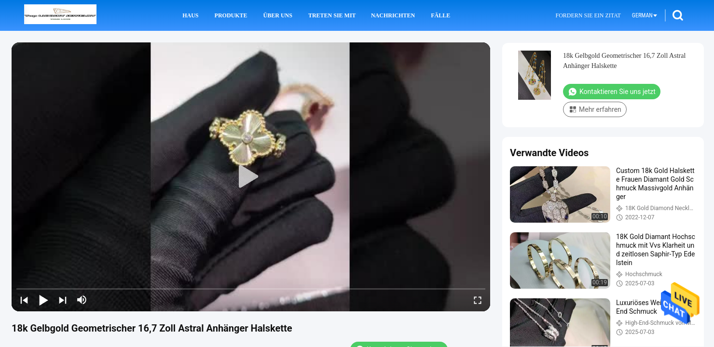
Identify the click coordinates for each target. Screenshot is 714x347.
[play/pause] (43, 300)
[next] (62, 300)
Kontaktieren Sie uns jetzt (612, 91)
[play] (251, 177)
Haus (190, 15)
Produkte (231, 15)
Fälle (440, 15)
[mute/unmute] (82, 300)
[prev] (24, 300)
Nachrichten (393, 15)
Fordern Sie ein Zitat (587, 15)
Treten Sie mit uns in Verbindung (332, 15)
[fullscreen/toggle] (477, 300)
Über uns (277, 15)
